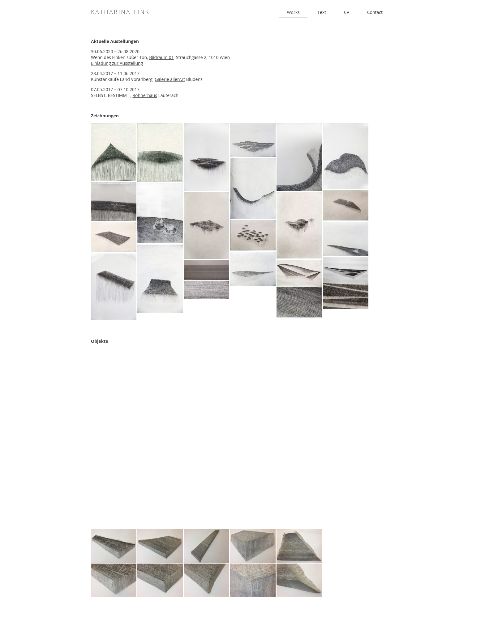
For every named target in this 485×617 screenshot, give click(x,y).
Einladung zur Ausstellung (117, 63)
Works (293, 12)
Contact (375, 12)
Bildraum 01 (161, 57)
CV (346, 12)
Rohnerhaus (144, 95)
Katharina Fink (120, 11)
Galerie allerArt (170, 79)
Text (321, 12)
